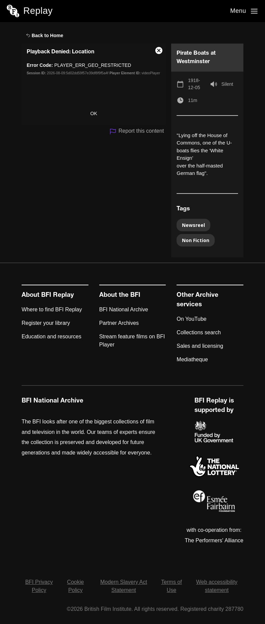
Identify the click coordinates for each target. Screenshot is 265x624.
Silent (227, 84)
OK (93, 113)
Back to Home (44, 35)
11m (192, 100)
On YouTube (191, 319)
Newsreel (193, 225)
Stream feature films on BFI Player (132, 340)
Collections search (199, 332)
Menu (238, 10)
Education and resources (51, 336)
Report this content (136, 131)
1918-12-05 (194, 84)
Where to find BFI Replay (52, 309)
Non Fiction (195, 240)
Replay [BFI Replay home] (38, 11)
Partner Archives (119, 323)
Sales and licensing (200, 346)
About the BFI (119, 295)
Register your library (46, 323)
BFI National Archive (123, 309)
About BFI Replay (48, 295)
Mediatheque (192, 359)
